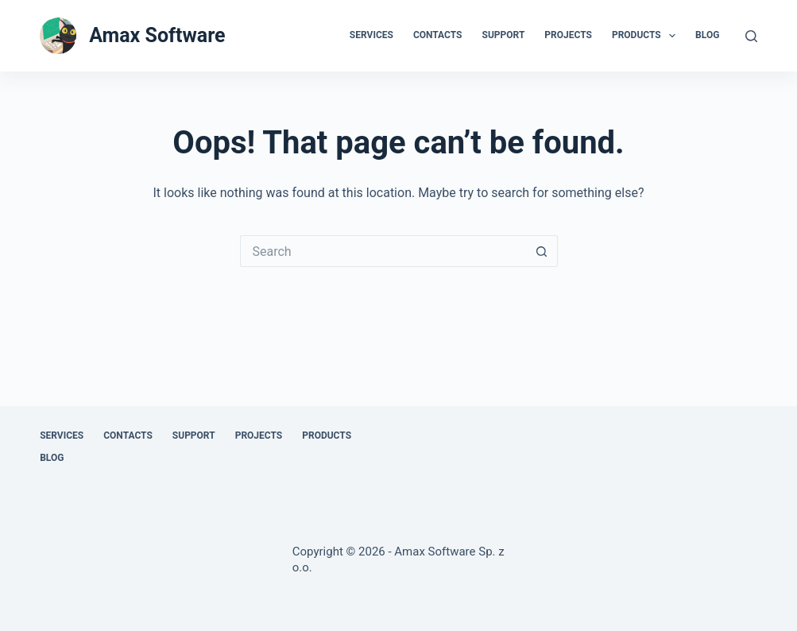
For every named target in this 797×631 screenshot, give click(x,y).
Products (647, 35)
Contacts (437, 35)
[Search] (751, 36)
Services (371, 35)
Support (503, 35)
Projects (568, 35)
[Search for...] (383, 251)
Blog (707, 35)
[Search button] (542, 251)
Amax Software (157, 35)
